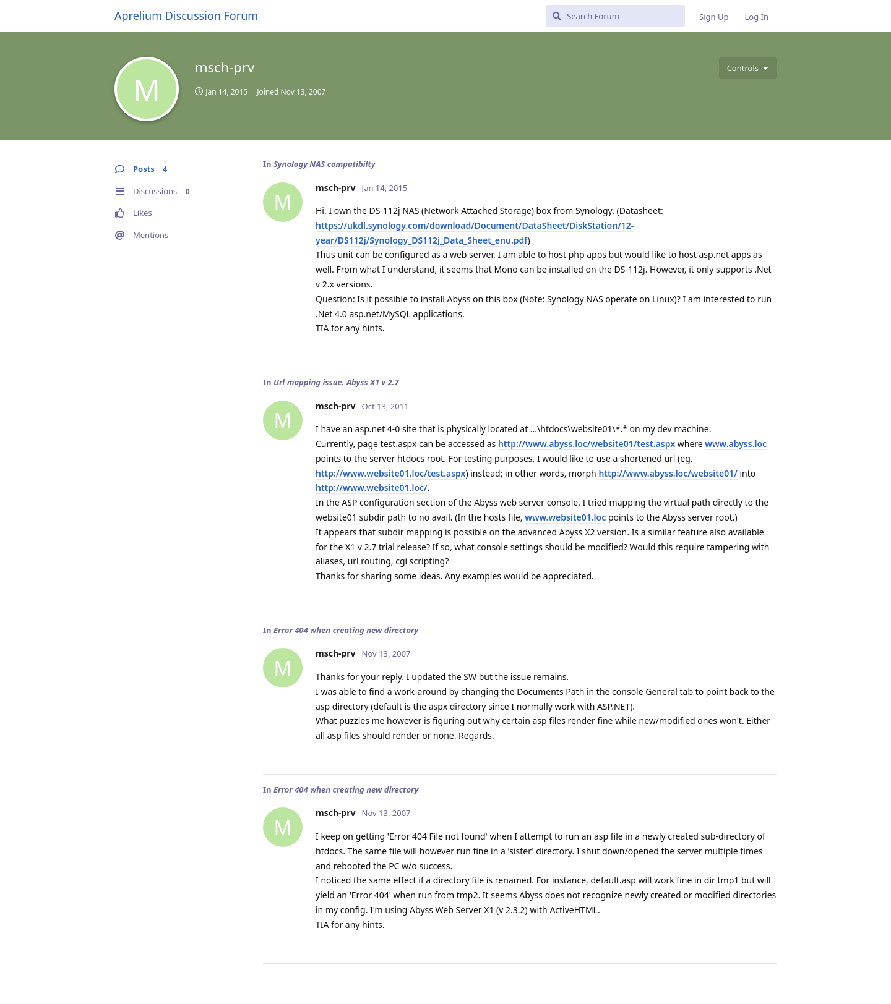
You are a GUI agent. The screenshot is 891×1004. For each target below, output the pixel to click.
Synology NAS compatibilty (324, 163)
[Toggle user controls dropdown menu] (748, 68)
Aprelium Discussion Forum (186, 15)
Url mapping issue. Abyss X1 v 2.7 (336, 382)
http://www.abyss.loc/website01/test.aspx (586, 443)
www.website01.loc (565, 517)
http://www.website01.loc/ (372, 487)
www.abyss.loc (736, 443)
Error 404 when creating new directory (345, 630)
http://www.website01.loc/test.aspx (390, 473)
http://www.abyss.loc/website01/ (667, 473)
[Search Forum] (615, 16)
